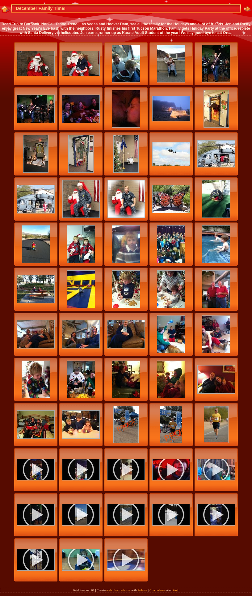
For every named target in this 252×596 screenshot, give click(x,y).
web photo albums (119, 590)
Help (176, 590)
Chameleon (157, 590)
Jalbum (142, 590)
